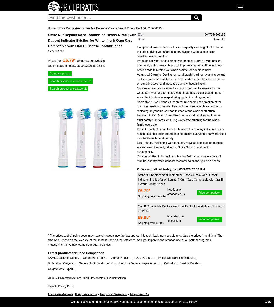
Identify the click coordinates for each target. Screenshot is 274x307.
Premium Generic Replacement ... (140, 263)
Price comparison (210, 192)
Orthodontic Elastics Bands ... (183, 263)
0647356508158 (215, 34)
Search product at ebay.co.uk (68, 88)
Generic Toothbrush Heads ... (97, 263)
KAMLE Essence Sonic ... (64, 257)
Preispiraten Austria (86, 294)
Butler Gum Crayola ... (62, 263)
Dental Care (125, 28)
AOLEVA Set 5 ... (144, 257)
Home (52, 28)
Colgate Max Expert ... (62, 269)
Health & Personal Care (99, 28)
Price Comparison (70, 28)
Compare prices (60, 73)
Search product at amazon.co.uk (70, 81)
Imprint (52, 286)
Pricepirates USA (139, 294)
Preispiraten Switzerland (113, 294)
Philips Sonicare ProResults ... (177, 257)
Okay (268, 301)
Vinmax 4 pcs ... (121, 257)
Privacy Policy (66, 286)
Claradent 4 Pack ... (95, 257)
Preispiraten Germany (60, 294)
